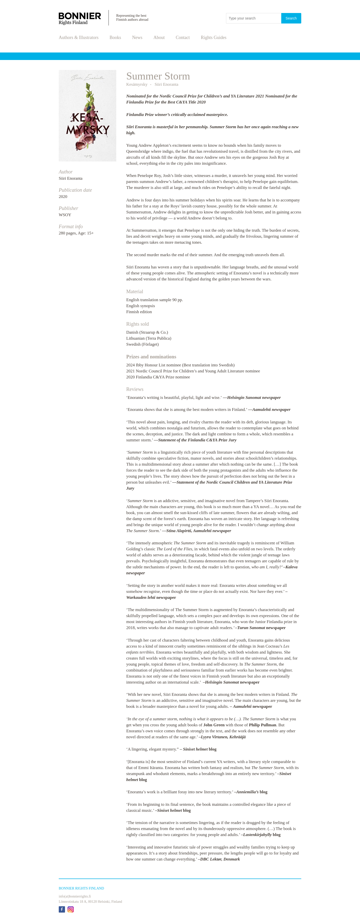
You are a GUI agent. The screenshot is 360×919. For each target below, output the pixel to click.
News (137, 37)
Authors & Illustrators (78, 37)
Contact (183, 37)
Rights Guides (213, 37)
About (159, 37)
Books (115, 37)
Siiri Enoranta (70, 178)
